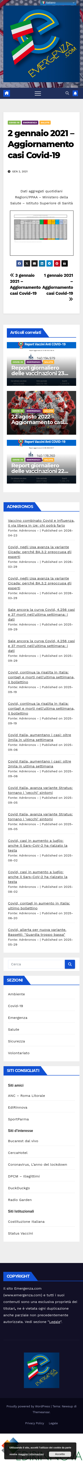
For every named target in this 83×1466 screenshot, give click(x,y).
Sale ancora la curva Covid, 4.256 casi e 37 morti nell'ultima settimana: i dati (41, 614)
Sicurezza (16, 1041)
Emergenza (30, 122)
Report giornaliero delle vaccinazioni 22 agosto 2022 (37, 471)
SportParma (18, 1119)
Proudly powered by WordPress (28, 1406)
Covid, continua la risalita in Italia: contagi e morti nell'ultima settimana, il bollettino (41, 677)
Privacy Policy (34, 1423)
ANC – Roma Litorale (26, 1096)
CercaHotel (17, 1153)
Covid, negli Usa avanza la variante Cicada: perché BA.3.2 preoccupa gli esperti (39, 552)
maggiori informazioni (31, 1454)
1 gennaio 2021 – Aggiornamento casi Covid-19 (57, 287)
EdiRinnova (17, 1107)
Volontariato (19, 1053)
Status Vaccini (20, 1233)
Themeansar (41, 1412)
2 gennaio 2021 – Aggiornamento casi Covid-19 (41, 144)
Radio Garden (20, 1200)
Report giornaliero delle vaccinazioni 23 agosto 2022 (37, 373)
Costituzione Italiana (26, 1221)
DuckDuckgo (19, 1188)
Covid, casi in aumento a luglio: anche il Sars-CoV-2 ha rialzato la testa (38, 846)
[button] (67, 93)
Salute (45, 122)
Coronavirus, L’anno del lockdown (37, 1164)
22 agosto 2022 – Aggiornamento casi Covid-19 (37, 422)
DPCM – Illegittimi (24, 1176)
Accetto (60, 1454)
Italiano (49, 2)
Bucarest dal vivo (23, 1141)
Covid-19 (14, 122)
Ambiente (16, 994)
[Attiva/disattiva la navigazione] (38, 93)
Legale (54, 1322)
